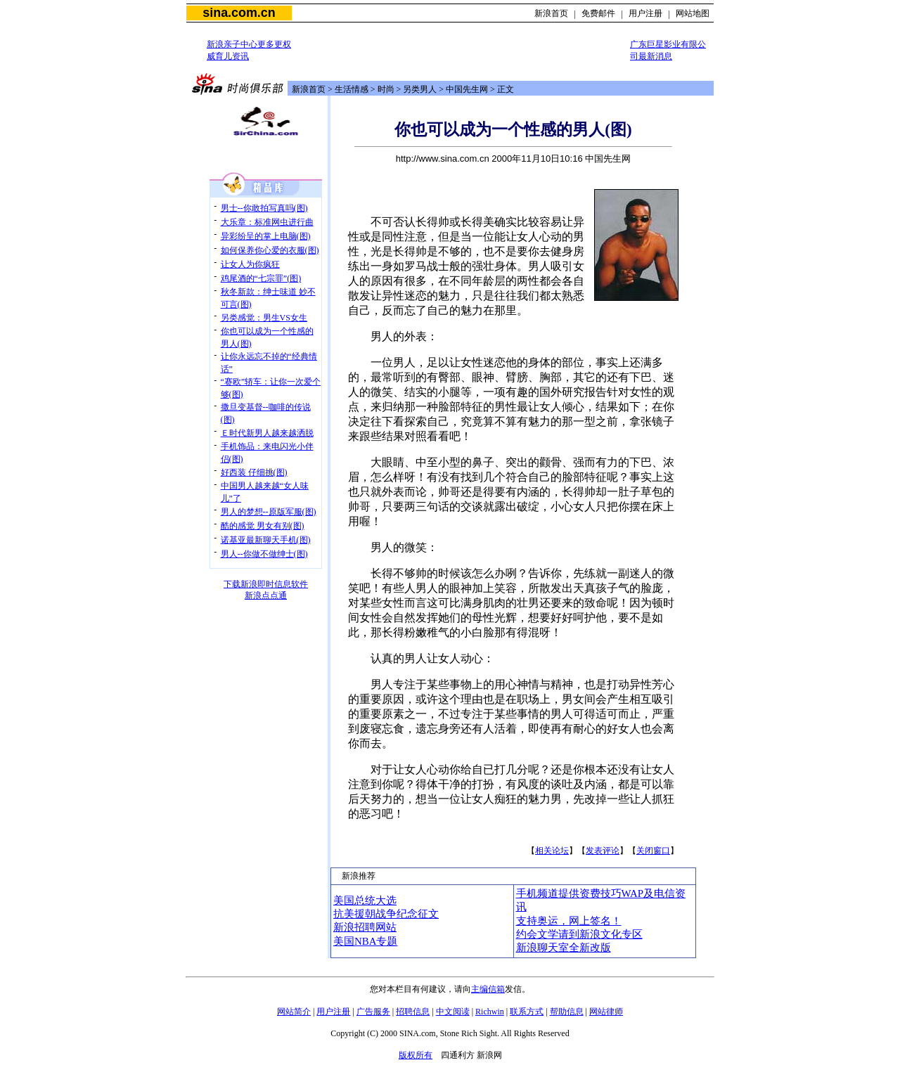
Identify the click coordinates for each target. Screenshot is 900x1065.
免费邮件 (598, 13)
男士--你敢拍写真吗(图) (264, 208)
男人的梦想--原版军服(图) (268, 512)
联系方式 (527, 1011)
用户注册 (645, 13)
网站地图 (692, 13)
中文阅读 (453, 1011)
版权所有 (415, 1055)
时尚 (386, 89)
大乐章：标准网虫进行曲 (267, 222)
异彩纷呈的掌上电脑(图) (266, 236)
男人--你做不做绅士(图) (264, 554)
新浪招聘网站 (365, 927)
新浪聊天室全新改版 (563, 947)
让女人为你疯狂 (250, 264)
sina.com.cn (238, 13)
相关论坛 (552, 851)
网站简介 (294, 1011)
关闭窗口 (653, 851)
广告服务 (373, 1011)
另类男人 (420, 89)
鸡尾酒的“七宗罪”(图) (261, 278)
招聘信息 (413, 1011)
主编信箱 (488, 989)
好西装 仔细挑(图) (254, 472)
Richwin (489, 1011)
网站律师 (606, 1011)
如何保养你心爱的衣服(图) (270, 250)
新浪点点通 (266, 595)
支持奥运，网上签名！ (569, 921)
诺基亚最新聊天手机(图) (266, 540)
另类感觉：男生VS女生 (264, 318)
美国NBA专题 (365, 941)
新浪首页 (551, 13)
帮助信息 (567, 1011)
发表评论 (602, 851)
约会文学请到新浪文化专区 (579, 934)
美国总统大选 (365, 900)
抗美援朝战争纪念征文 (386, 913)
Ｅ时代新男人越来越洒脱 (267, 433)
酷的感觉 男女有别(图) (262, 526)
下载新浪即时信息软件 (266, 584)
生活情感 (351, 89)
